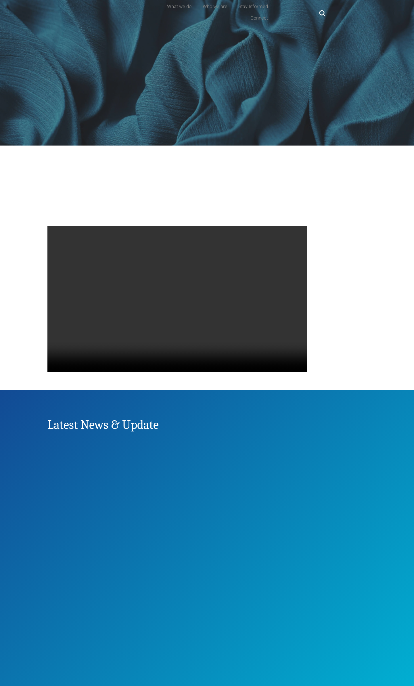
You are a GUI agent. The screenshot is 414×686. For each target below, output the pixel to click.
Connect (337, 11)
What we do (213, 11)
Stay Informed (298, 11)
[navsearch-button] (362, 11)
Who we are (254, 11)
